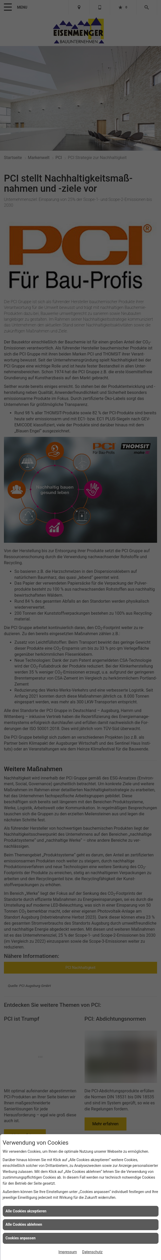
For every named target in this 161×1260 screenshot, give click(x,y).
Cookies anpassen (20, 1238)
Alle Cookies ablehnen (23, 1224)
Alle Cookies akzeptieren (25, 1211)
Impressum (67, 1252)
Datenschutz (92, 1252)
